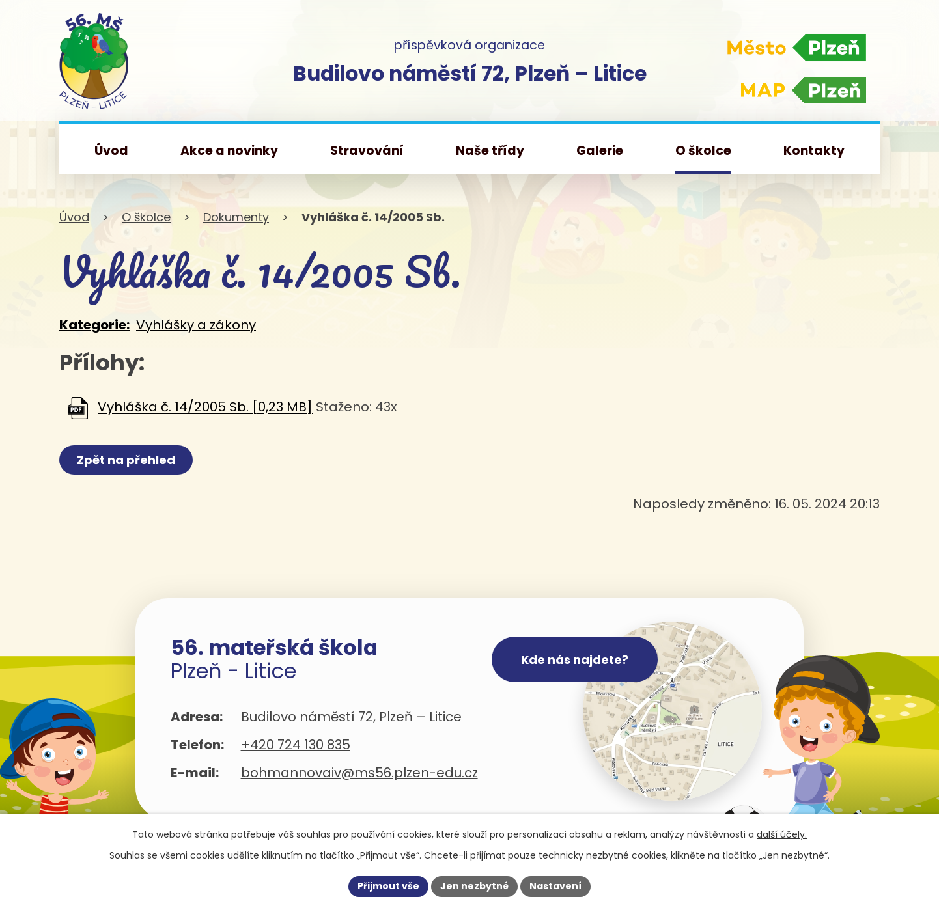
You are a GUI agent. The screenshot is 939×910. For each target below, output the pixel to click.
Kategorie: (94, 325)
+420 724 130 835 (295, 745)
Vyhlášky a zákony (196, 325)
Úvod (74, 217)
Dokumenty (236, 217)
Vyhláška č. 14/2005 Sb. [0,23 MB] (205, 407)
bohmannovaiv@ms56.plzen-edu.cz (359, 773)
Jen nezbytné (474, 885)
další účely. (782, 834)
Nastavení (555, 885)
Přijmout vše (388, 885)
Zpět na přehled (126, 460)
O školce (146, 217)
